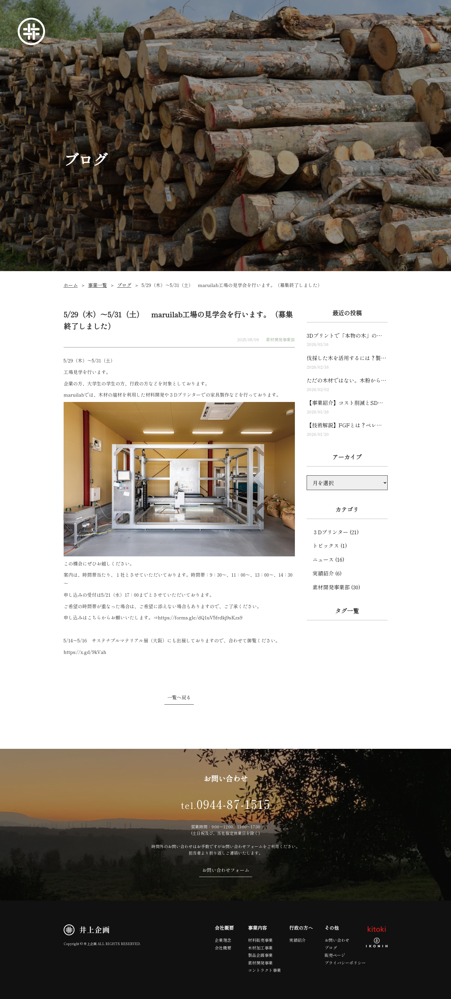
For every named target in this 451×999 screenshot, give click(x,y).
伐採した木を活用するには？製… (347, 362)
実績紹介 (297, 940)
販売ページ (335, 955)
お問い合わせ (337, 940)
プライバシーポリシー (345, 963)
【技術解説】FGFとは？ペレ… (347, 429)
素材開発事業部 (280, 339)
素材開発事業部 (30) (336, 587)
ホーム (71, 285)
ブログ (124, 285)
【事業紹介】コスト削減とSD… (347, 407)
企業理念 (223, 940)
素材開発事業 (260, 963)
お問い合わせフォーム (225, 869)
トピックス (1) (330, 545)
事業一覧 (97, 285)
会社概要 (223, 948)
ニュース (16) (328, 559)
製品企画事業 (260, 955)
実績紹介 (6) (327, 573)
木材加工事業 (260, 948)
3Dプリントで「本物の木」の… (347, 340)
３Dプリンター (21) (336, 532)
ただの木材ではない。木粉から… (347, 384)
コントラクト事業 (264, 970)
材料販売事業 (260, 940)
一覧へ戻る (179, 697)
